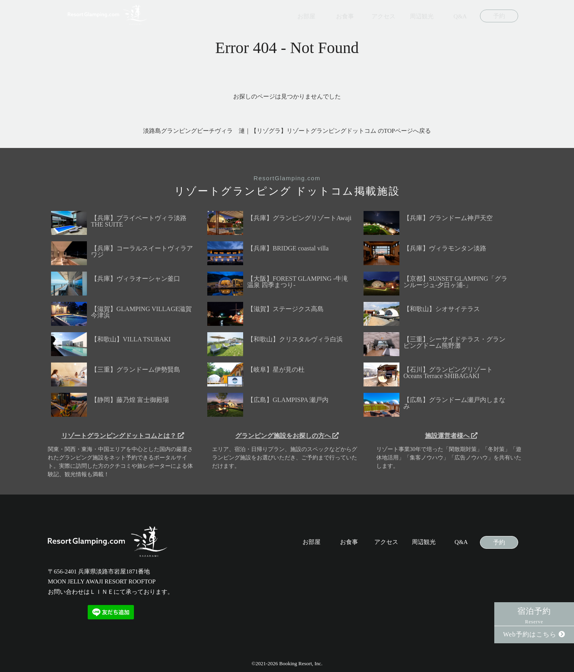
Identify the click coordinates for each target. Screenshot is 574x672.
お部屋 (306, 17)
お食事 (345, 17)
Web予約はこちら (534, 634)
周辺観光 (422, 17)
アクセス (383, 17)
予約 (499, 16)
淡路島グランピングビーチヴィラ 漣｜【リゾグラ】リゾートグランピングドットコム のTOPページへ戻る (287, 131)
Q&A (460, 17)
